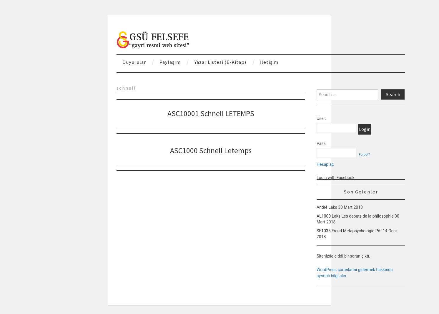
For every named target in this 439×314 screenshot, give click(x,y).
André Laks (327, 207)
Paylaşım (170, 62)
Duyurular (134, 62)
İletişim (269, 62)
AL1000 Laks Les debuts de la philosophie (355, 216)
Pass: (322, 143)
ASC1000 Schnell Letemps (211, 150)
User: (321, 118)
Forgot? (364, 154)
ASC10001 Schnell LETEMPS (210, 113)
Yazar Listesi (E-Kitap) (220, 62)
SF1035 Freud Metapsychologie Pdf (349, 230)
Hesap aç (325, 164)
